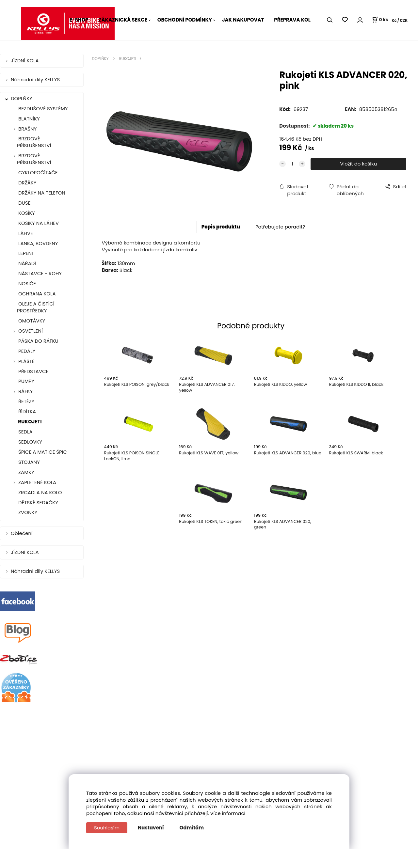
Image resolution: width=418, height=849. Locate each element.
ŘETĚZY (25, 401)
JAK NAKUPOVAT (243, 19)
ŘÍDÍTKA (26, 411)
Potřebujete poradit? (280, 226)
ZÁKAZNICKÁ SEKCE (123, 19)
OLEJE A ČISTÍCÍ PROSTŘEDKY (36, 307)
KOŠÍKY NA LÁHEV (38, 223)
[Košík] (380, 19)
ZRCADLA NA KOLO (39, 492)
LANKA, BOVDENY (37, 243)
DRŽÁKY (27, 182)
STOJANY (28, 462)
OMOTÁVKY (31, 320)
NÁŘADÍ (26, 263)
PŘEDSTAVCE (32, 371)
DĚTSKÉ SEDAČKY (37, 502)
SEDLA (25, 431)
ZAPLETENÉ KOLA (37, 482)
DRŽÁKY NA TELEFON (41, 192)
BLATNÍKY (28, 118)
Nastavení (151, 827)
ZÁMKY (25, 472)
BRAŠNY (27, 128)
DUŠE (23, 202)
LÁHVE (25, 233)
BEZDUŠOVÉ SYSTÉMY (42, 108)
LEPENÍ (25, 253)
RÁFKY (25, 391)
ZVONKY (27, 512)
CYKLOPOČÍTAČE (37, 172)
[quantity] (292, 164)
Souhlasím (107, 827)
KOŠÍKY (26, 213)
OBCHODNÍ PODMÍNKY (184, 19)
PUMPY (25, 381)
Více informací (228, 813)
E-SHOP (79, 19)
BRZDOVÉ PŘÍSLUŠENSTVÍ (34, 142)
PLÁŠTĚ (26, 361)
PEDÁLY (26, 351)
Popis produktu (220, 226)
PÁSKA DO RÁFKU (37, 341)
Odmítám (192, 827)
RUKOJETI (29, 421)
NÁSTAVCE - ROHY (39, 273)
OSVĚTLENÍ (30, 330)
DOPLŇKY (22, 98)
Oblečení (22, 533)
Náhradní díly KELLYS (36, 79)
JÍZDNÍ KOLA (25, 60)
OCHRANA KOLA (36, 293)
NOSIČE (26, 283)
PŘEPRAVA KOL (292, 19)
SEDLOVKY (29, 441)
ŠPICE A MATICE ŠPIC (42, 451)
